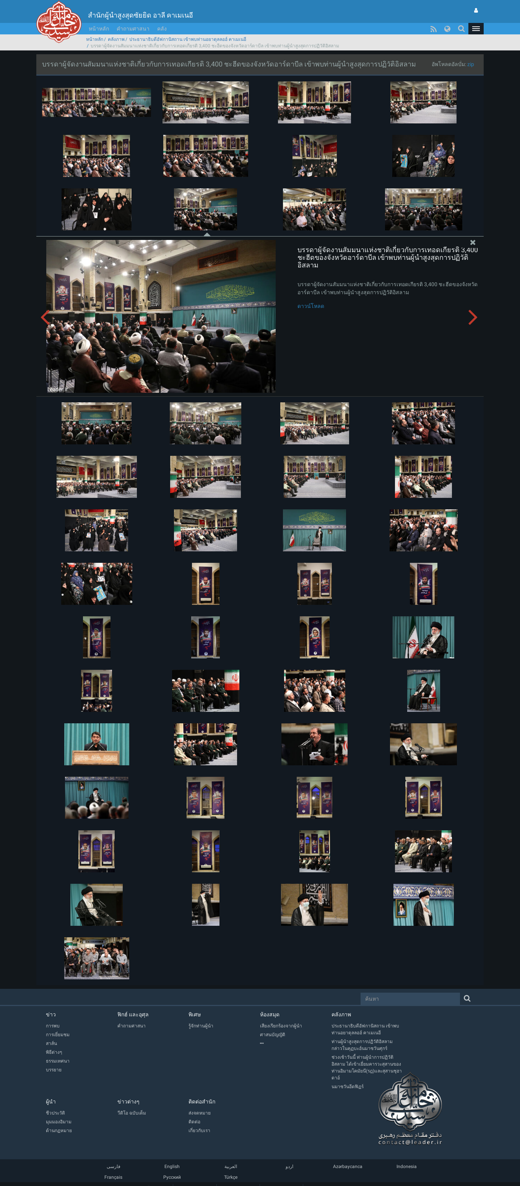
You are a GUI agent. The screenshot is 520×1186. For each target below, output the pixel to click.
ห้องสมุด (270, 1014)
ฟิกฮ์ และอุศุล (133, 1014)
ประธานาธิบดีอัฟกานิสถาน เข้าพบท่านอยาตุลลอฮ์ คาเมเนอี (187, 39)
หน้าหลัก (99, 29)
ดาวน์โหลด (310, 306)
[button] (476, 28)
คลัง (162, 29)
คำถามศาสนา (133, 29)
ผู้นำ (51, 1102)
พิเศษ (194, 1014)
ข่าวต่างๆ (128, 1102)
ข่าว (51, 1014)
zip (470, 64)
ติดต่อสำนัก (201, 1102)
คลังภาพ (116, 39)
